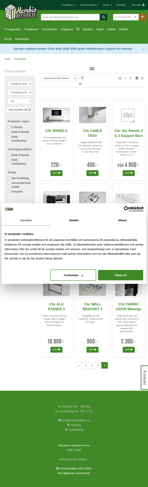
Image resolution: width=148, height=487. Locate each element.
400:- (92, 165)
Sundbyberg (74, 429)
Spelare (88, 29)
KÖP (56, 173)
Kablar (111, 29)
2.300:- (128, 342)
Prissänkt (17, 191)
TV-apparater (12, 29)
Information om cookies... (74, 459)
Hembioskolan (89, 5)
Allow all (120, 275)
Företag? (121, 5)
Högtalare (66, 29)
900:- (92, 342)
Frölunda (74, 425)
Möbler (123, 29)
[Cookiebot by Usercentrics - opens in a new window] (127, 209)
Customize (73, 275)
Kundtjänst (69, 5)
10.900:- (56, 342)
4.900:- (132, 165)
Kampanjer (22, 38)
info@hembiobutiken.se (74, 420)
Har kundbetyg (20, 178)
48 (130, 78)
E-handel (17, 127)
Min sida (138, 5)
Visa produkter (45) (19, 109)
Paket (100, 29)
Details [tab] (74, 220)
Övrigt (8, 38)
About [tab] (122, 220)
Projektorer (31, 29)
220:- (56, 165)
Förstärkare (49, 29)
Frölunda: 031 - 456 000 (74, 406)
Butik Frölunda (20, 131)
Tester (107, 5)
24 (125, 78)
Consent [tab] (25, 220)
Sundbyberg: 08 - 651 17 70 (74, 411)
